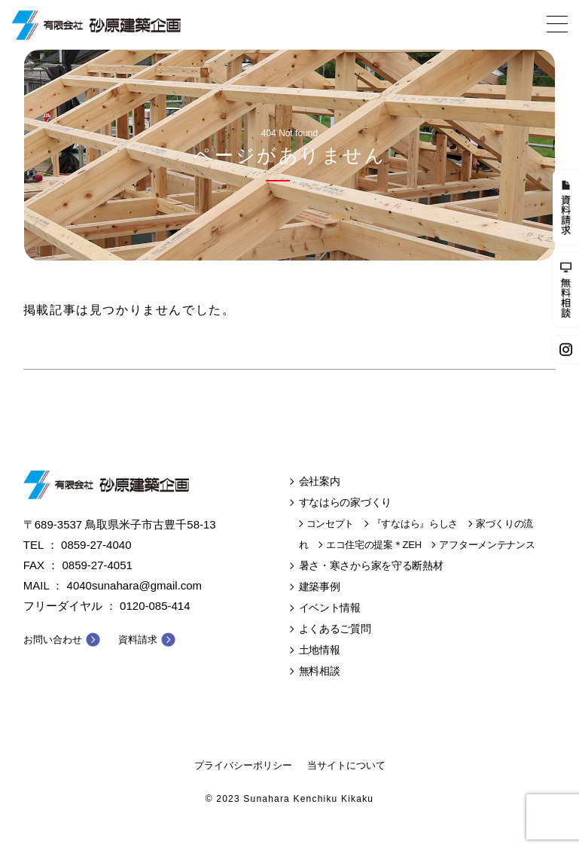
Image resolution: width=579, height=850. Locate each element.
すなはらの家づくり (345, 502)
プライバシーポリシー (243, 765)
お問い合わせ (52, 639)
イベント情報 (330, 608)
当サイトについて (346, 765)
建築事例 (319, 586)
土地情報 (319, 650)
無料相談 (319, 671)
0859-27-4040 (96, 544)
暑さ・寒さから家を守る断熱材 (371, 565)
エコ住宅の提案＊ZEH (374, 544)
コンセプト (330, 523)
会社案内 (319, 481)
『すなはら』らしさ (415, 523)
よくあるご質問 (335, 629)
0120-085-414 (155, 605)
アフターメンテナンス (487, 544)
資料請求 (137, 639)
